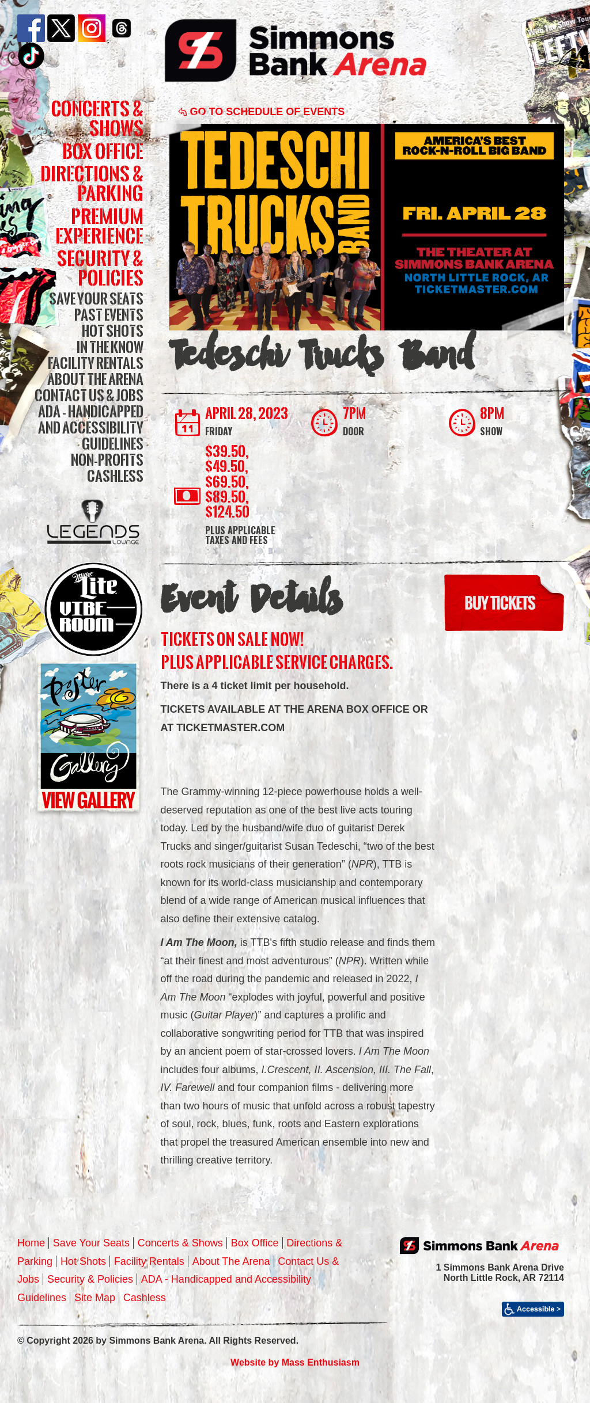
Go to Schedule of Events (261, 111)
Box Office (102, 151)
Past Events (108, 315)
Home (31, 1243)
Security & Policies (100, 268)
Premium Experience (99, 226)
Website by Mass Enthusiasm (295, 1362)
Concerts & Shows (97, 118)
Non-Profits (107, 460)
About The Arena (95, 379)
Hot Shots (112, 331)
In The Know (110, 347)
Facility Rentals (95, 363)
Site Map (94, 1297)
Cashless (115, 476)
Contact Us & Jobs (89, 395)
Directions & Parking (91, 183)
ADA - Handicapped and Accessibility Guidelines (90, 427)
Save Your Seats (96, 298)
